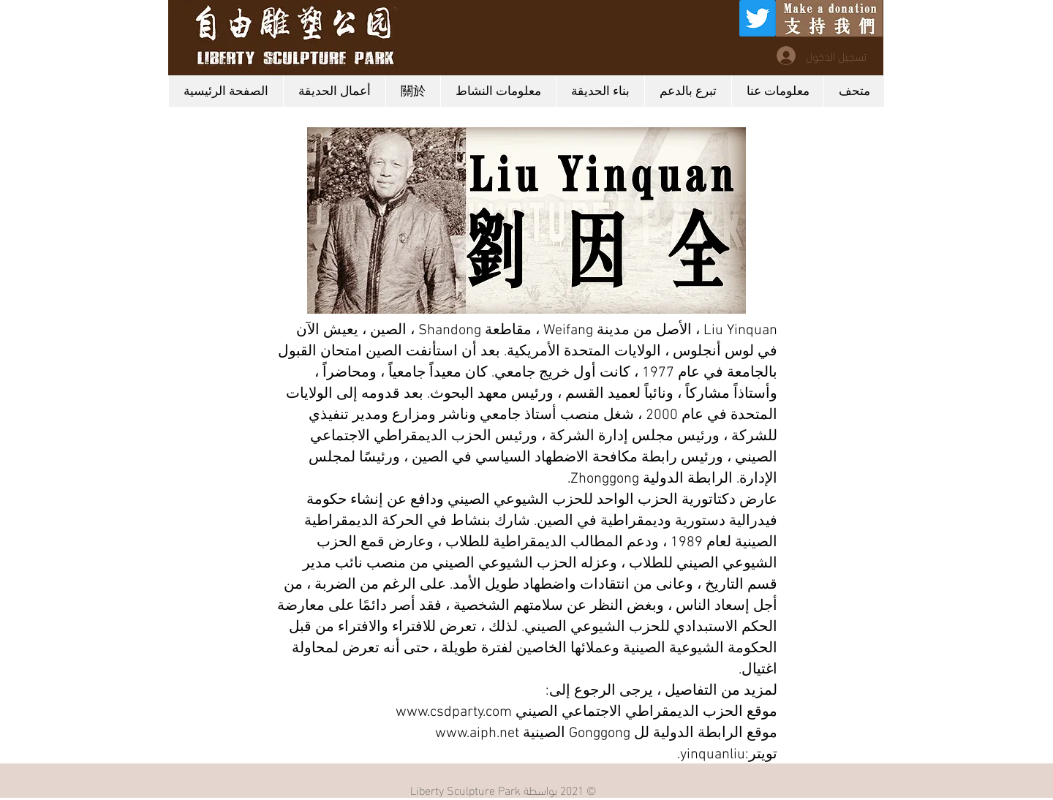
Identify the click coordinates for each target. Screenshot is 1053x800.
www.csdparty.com (454, 712)
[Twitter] (757, 18)
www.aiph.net (477, 733)
